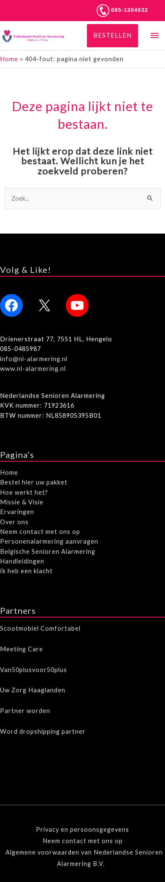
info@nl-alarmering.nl (34, 358)
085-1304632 (122, 10)
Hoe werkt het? (24, 492)
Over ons (14, 521)
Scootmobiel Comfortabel (40, 628)
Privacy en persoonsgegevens (82, 829)
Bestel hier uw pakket (34, 482)
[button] (112, 35)
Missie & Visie (21, 502)
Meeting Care (21, 649)
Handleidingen (22, 561)
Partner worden (25, 710)
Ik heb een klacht (26, 570)
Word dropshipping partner (43, 731)
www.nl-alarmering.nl (33, 368)
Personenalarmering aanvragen (49, 541)
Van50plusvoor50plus (33, 669)
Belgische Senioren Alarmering (47, 551)
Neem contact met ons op (40, 531)
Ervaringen (17, 511)
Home (9, 59)
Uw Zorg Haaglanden (32, 690)
